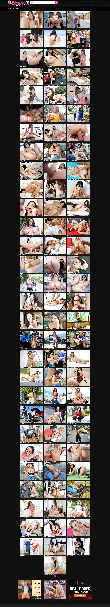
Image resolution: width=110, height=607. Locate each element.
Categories (82, 2)
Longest (99, 2)
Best (88, 2)
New (93, 2)
